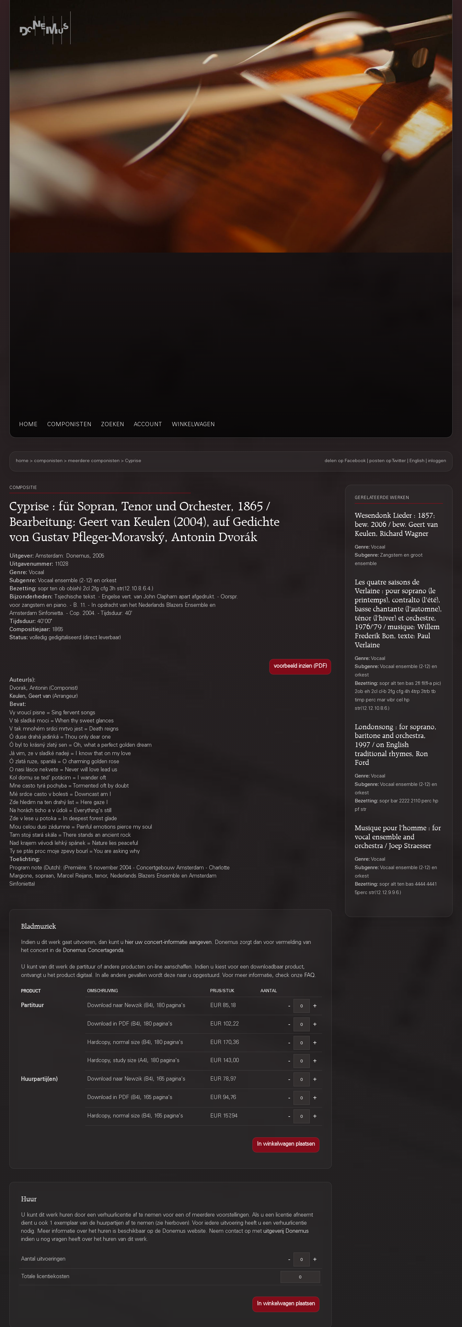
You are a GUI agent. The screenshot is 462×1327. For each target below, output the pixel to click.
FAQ (309, 976)
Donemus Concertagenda (93, 951)
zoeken (112, 425)
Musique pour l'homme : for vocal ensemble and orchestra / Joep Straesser (398, 835)
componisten (69, 425)
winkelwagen (193, 425)
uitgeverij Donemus (286, 1231)
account (148, 425)
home (28, 425)
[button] (300, 667)
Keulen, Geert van (30, 696)
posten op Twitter (387, 461)
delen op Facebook (345, 461)
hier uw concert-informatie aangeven (168, 943)
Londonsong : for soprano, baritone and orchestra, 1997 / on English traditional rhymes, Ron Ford (395, 744)
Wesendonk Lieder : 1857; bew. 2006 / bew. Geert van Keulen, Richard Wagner (396, 523)
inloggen (437, 461)
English (417, 461)
